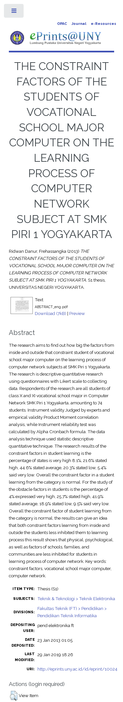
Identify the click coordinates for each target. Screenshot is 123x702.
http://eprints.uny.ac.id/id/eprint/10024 (77, 669)
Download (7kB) (50, 313)
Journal (79, 24)
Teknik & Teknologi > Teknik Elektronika (76, 598)
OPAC (62, 24)
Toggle (14, 12)
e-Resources (103, 24)
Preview (77, 313)
